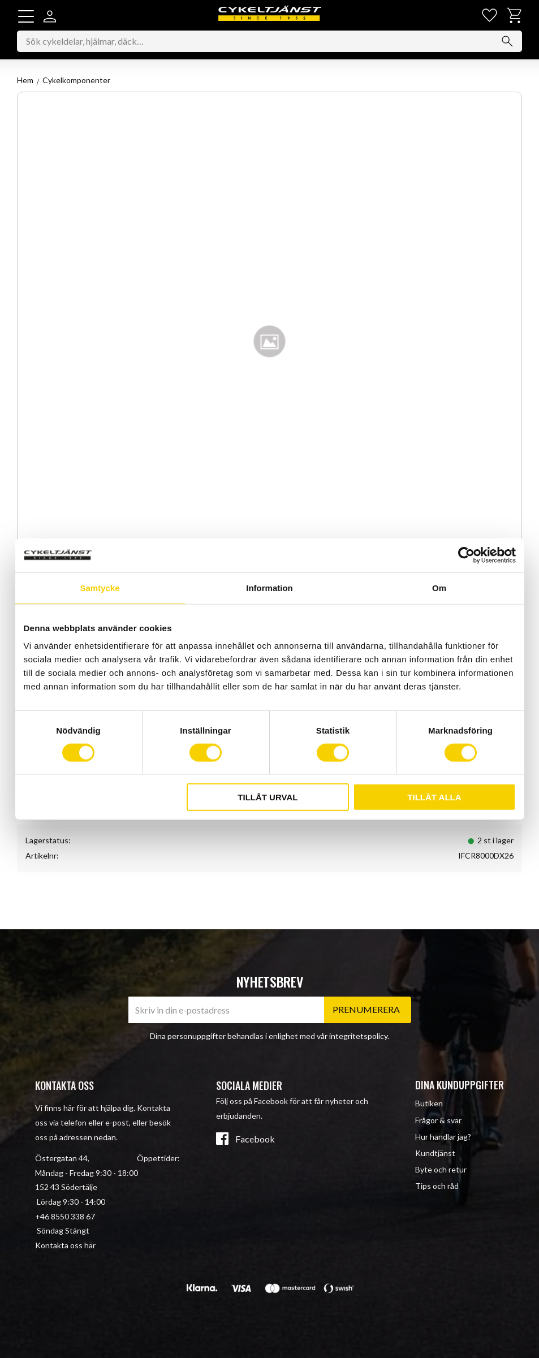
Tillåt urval (267, 797)
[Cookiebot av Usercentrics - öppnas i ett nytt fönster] (466, 554)
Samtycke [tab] (99, 587)
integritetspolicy (358, 1036)
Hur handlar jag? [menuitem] (443, 1136)
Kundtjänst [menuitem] (435, 1153)
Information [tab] (269, 587)
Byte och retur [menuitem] (441, 1169)
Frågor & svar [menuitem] (438, 1120)
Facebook (255, 1139)
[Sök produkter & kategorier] (269, 42)
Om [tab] (439, 587)
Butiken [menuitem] (429, 1103)
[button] (26, 16)
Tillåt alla (434, 797)
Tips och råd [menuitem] (437, 1186)
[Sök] (507, 42)
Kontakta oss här (65, 1245)
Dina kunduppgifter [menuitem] (459, 1085)
